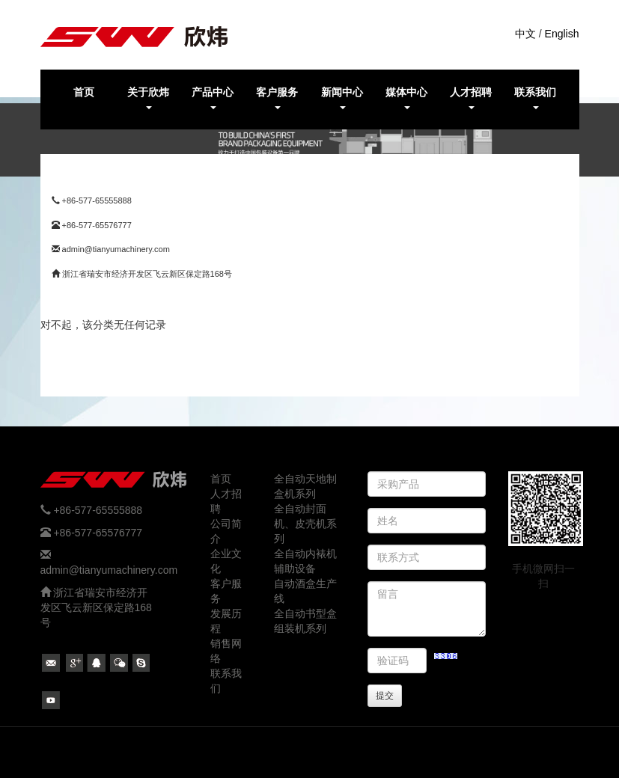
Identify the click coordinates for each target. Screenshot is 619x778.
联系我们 (535, 97)
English (562, 34)
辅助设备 (295, 569)
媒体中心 (406, 97)
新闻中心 (342, 97)
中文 (525, 34)
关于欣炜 (148, 97)
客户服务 (277, 97)
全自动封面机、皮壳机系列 (305, 524)
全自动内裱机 (305, 554)
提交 (385, 695)
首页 (83, 92)
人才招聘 (471, 97)
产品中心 (213, 97)
